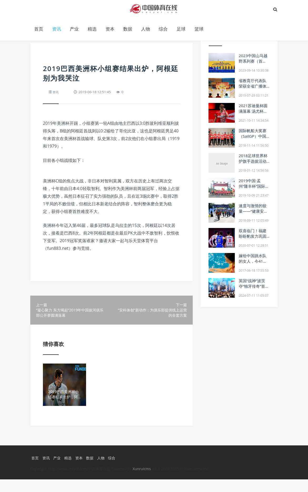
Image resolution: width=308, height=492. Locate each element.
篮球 (199, 29)
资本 (110, 29)
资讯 (56, 29)
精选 (92, 29)
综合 (163, 29)
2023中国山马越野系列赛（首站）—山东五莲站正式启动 (253, 64)
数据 (127, 29)
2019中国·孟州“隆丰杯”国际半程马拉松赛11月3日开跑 (254, 189)
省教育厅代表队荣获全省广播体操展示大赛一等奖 (252, 89)
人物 (145, 29)
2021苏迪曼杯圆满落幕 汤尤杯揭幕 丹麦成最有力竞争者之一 (253, 114)
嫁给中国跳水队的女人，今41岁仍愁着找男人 (253, 261)
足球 (181, 29)
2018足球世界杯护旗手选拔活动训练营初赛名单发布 (253, 164)
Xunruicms (142, 481)
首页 (38, 29)
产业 (74, 29)
